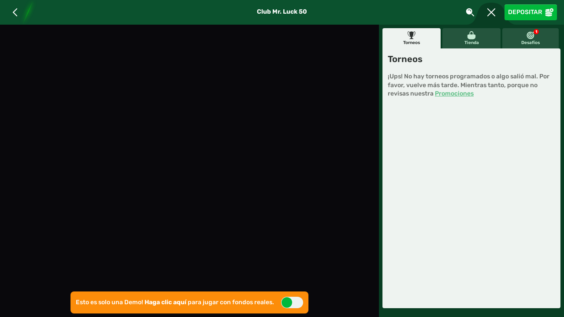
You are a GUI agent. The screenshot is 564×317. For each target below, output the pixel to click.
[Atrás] (15, 12)
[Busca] (470, 12)
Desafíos (530, 37)
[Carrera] (491, 12)
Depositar (530, 12)
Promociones (454, 93)
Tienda (471, 38)
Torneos (411, 38)
